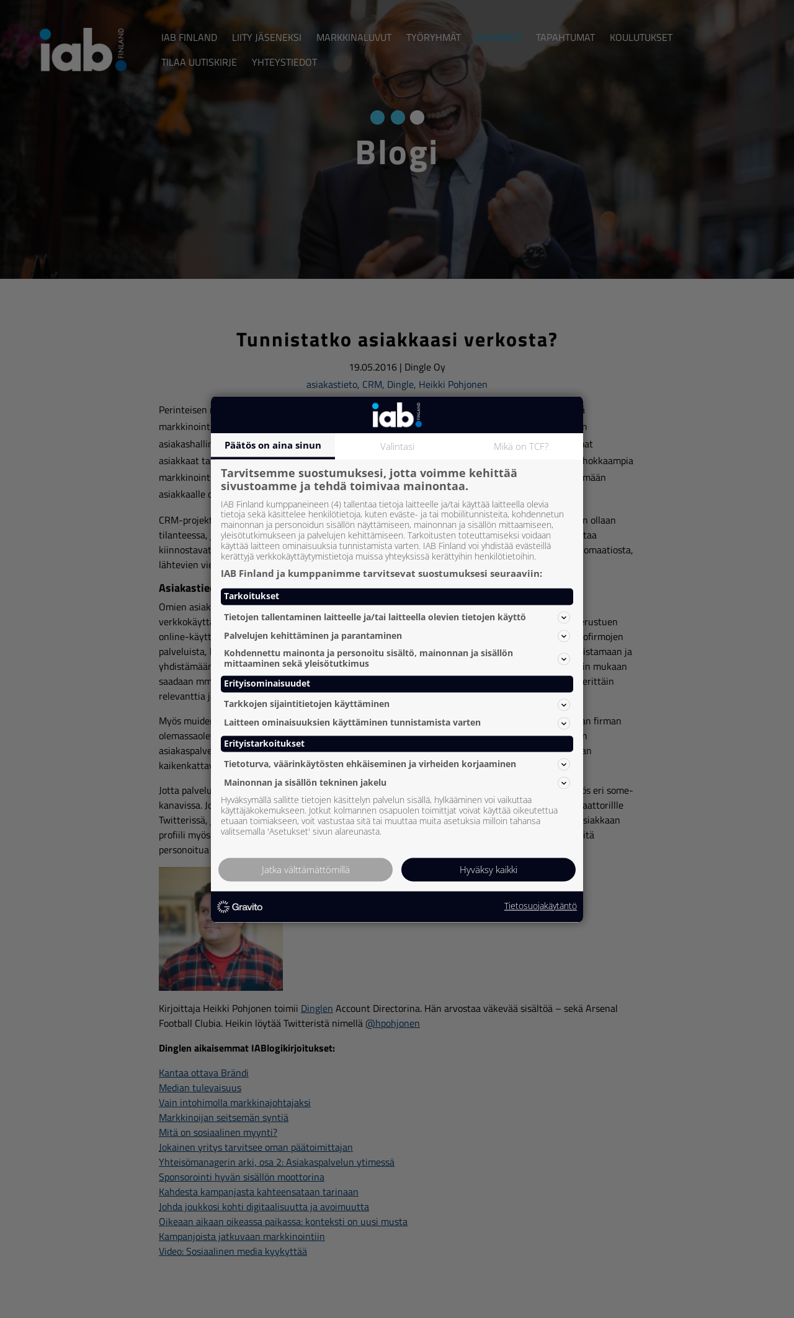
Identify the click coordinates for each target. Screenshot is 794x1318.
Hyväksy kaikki (488, 869)
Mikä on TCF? (521, 446)
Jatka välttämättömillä (306, 869)
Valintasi (397, 446)
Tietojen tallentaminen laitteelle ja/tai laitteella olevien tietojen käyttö (397, 617)
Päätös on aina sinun (273, 445)
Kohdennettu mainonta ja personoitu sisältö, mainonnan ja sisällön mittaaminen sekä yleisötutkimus (397, 659)
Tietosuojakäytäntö (540, 907)
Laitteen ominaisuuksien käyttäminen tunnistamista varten (397, 723)
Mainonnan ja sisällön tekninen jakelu (397, 782)
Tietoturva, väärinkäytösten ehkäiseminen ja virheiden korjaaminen (397, 764)
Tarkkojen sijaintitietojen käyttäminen (397, 704)
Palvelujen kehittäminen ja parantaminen (397, 636)
